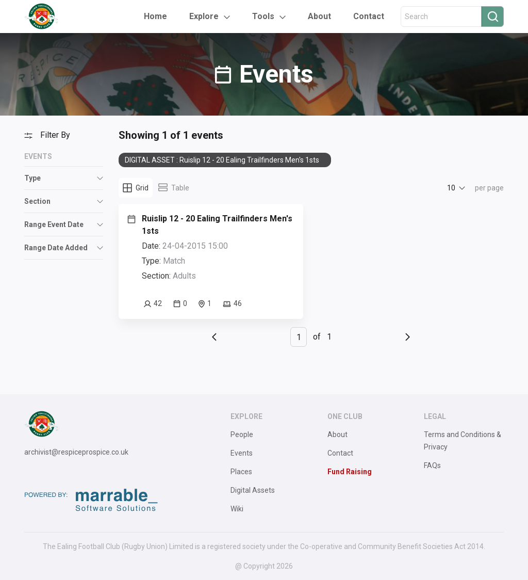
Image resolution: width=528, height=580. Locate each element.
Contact (368, 16)
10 (451, 188)
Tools (263, 16)
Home (155, 16)
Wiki (236, 509)
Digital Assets (252, 490)
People (241, 434)
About (319, 16)
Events (241, 453)
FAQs (432, 465)
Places (241, 472)
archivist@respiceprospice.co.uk (76, 452)
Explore (204, 16)
